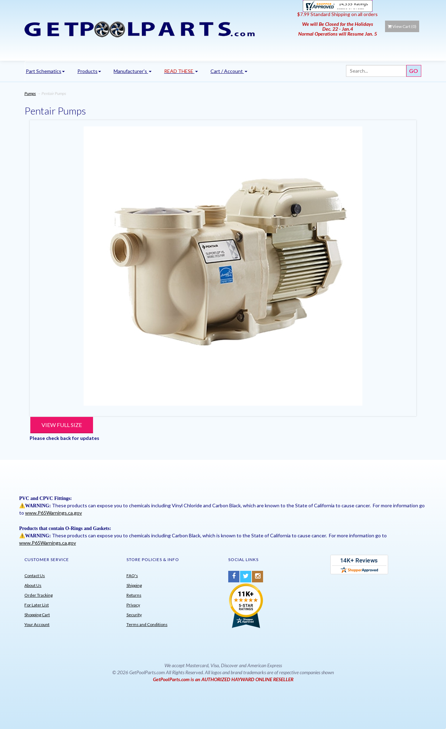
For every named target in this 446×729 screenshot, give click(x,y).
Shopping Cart (37, 614)
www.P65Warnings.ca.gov (53, 513)
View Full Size (61, 424)
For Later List (36, 605)
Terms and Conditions (147, 624)
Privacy (133, 605)
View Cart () (402, 26)
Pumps (30, 93)
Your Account (36, 624)
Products (89, 71)
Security (134, 614)
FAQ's (132, 575)
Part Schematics (45, 71)
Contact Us (34, 575)
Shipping (134, 585)
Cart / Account (228, 71)
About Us (32, 585)
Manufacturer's (133, 71)
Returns (133, 595)
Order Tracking (38, 595)
